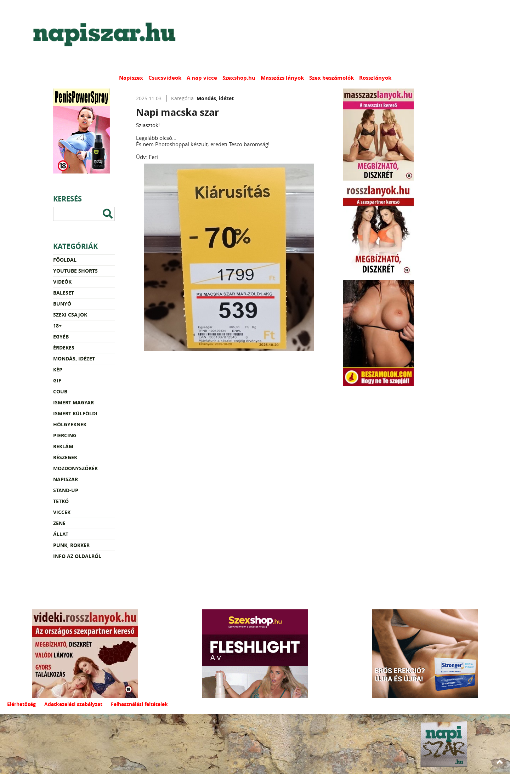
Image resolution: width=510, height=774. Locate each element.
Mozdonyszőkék (75, 468)
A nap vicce (202, 77)
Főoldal (64, 259)
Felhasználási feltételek (139, 704)
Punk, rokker (71, 545)
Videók (62, 281)
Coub (60, 391)
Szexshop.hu (238, 77)
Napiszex (131, 77)
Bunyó (62, 303)
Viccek (61, 512)
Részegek (65, 457)
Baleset (63, 292)
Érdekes (63, 347)
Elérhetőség (21, 704)
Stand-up (65, 490)
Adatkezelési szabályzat (73, 704)
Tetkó (61, 501)
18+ (57, 325)
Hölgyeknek (69, 424)
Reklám (63, 446)
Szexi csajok (70, 314)
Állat (60, 534)
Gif (57, 380)
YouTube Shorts (75, 270)
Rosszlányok (375, 77)
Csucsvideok (164, 77)
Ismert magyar (73, 402)
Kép (57, 369)
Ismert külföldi (75, 413)
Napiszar (65, 479)
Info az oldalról (77, 556)
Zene (59, 523)
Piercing (64, 435)
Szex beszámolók (331, 77)
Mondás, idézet (74, 358)
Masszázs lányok (282, 77)
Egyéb (61, 336)
